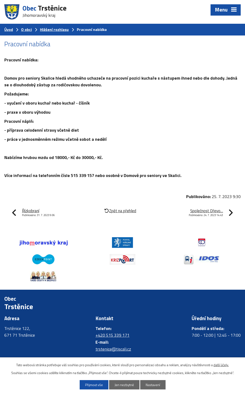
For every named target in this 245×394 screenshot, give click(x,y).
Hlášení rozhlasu (54, 29)
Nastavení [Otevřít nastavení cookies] (153, 384)
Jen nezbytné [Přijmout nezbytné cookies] (124, 384)
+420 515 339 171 (112, 335)
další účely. (221, 364)
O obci (26, 29)
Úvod (8, 29)
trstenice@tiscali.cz (113, 349)
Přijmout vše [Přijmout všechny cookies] (94, 384)
